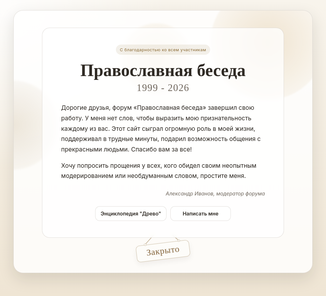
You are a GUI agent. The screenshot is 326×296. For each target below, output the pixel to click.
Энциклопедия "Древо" (131, 213)
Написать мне (201, 213)
